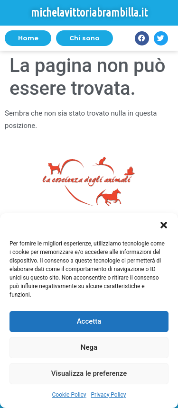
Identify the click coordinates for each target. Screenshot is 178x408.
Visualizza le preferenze (89, 373)
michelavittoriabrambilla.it (89, 12)
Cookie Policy (69, 394)
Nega (89, 347)
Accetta (89, 321)
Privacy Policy (108, 394)
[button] (164, 225)
